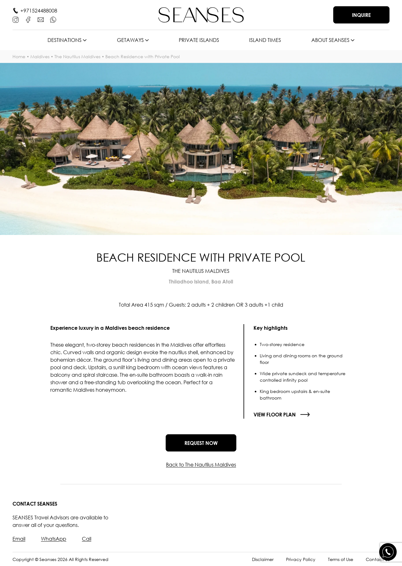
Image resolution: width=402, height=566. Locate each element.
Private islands (199, 40)
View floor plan (275, 414)
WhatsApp (53, 539)
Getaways (130, 40)
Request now (201, 443)
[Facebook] (28, 20)
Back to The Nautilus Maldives (201, 464)
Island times (265, 40)
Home (19, 56)
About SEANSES (330, 40)
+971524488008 (38, 11)
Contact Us (377, 559)
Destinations (65, 40)
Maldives (39, 56)
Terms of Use (340, 559)
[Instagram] (16, 20)
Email (19, 539)
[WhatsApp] (53, 20)
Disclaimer (263, 559)
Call (86, 539)
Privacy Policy (300, 559)
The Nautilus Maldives (77, 56)
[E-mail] (41, 20)
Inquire (361, 15)
